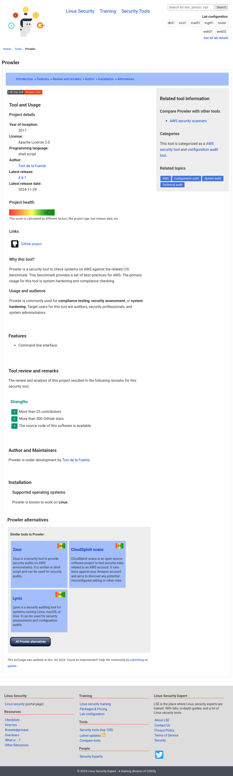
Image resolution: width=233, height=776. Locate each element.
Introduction (24, 79)
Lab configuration (92, 714)
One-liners (12, 735)
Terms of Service (166, 735)
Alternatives (125, 79)
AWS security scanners (188, 121)
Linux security (15, 704)
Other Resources (16, 745)
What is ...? (12, 740)
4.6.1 (22, 178)
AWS (166, 178)
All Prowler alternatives (30, 641)
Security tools (89, 730)
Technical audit (172, 184)
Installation (106, 79)
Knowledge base (16, 730)
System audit (212, 178)
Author (89, 79)
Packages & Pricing (93, 709)
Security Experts (91, 756)
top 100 (106, 730)
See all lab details (216, 38)
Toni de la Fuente (32, 166)
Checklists (12, 720)
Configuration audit (186, 178)
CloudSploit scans (87, 549)
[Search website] (191, 7)
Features (43, 79)
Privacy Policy (164, 730)
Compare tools (90, 740)
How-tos (11, 725)
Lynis (17, 598)
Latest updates (90, 735)
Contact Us (162, 725)
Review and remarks (67, 79)
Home (7, 49)
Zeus (17, 549)
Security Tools (136, 11)
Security (160, 740)
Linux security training (95, 704)
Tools (18, 49)
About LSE (161, 720)
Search (221, 7)
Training (108, 11)
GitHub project (31, 244)
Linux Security (80, 11)
